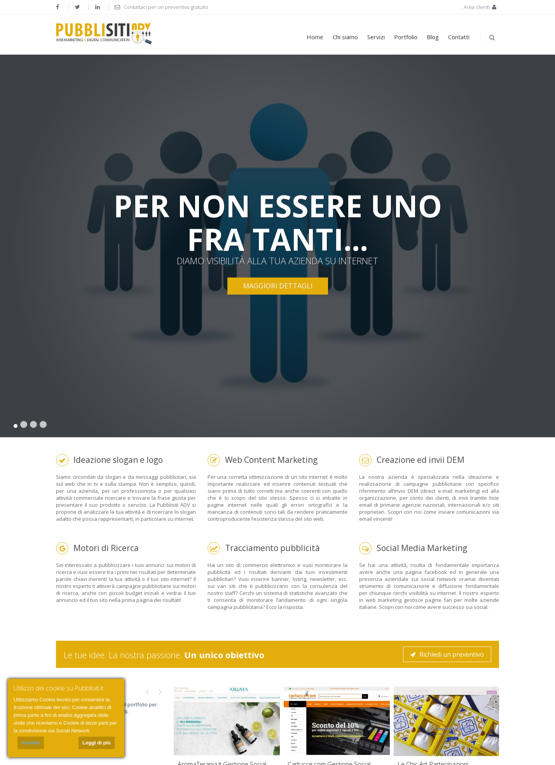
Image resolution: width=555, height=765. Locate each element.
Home (315, 37)
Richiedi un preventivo (447, 654)
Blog (433, 37)
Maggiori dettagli (277, 285)
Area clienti (481, 6)
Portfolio (405, 37)
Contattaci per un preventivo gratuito (161, 6)
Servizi (376, 37)
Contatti (458, 37)
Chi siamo (345, 37)
